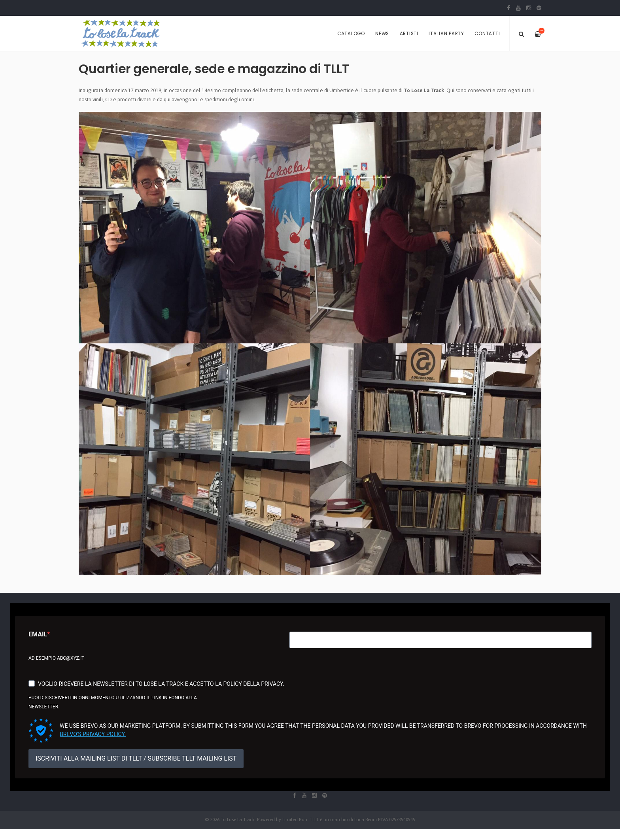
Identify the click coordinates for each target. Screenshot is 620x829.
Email (37, 634)
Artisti (409, 33)
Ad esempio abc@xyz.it (56, 658)
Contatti (487, 33)
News (382, 33)
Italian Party (446, 33)
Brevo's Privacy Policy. (93, 734)
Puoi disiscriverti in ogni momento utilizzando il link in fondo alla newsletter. (112, 702)
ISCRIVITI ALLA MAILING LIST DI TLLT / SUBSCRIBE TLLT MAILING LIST (136, 758)
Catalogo (351, 33)
